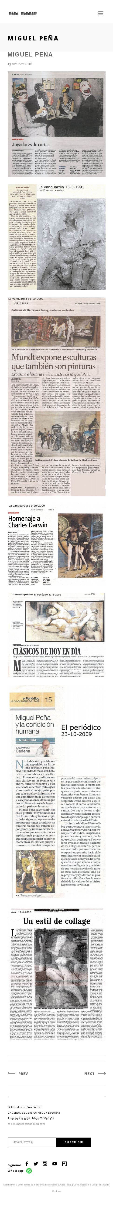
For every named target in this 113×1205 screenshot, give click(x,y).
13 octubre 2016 (20, 64)
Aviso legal (65, 1184)
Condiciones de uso (85, 1184)
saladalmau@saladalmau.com (26, 1123)
